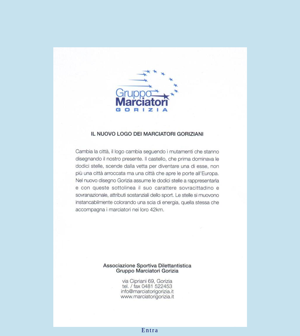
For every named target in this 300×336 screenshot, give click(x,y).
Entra (150, 330)
